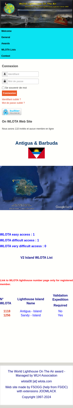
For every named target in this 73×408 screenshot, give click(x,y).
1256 (7, 315)
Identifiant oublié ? (11, 99)
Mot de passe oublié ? (13, 103)
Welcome (6, 31)
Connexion (9, 93)
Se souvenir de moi (16, 87)
